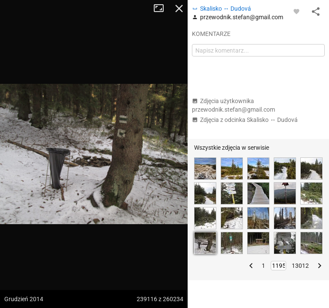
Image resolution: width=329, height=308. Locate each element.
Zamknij (179, 8)
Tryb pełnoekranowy (161, 8)
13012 (300, 265)
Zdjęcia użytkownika (233, 105)
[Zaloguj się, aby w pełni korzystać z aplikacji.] (296, 11)
